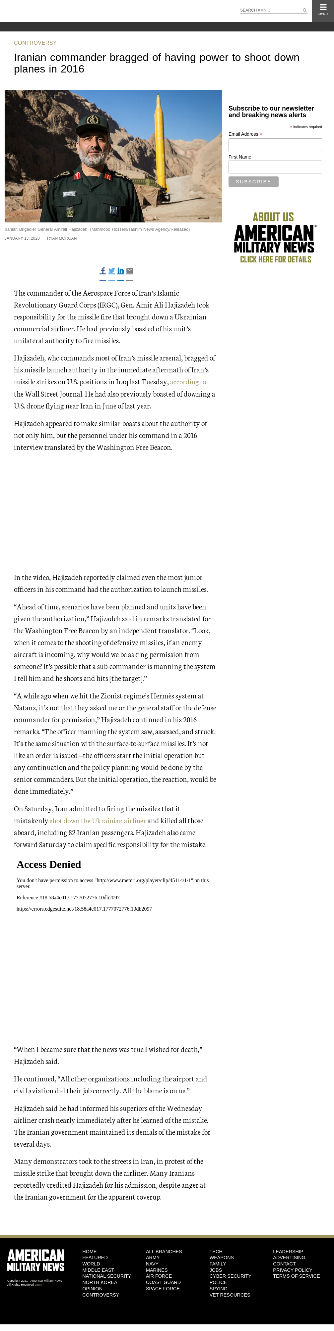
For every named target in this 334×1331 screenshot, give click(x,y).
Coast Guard (163, 1282)
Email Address (245, 134)
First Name (240, 157)
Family (218, 1263)
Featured (95, 1257)
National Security (106, 1275)
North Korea (99, 1282)
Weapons (222, 1257)
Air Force (159, 1275)
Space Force (163, 1288)
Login (38, 1284)
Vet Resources (230, 1294)
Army (153, 1257)
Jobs (216, 1269)
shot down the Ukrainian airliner (99, 820)
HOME (89, 1251)
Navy (152, 1263)
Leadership (288, 1251)
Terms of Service (296, 1275)
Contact (284, 1263)
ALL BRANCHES (164, 1251)
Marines (157, 1269)
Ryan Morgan (62, 238)
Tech (216, 1251)
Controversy (35, 43)
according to (188, 381)
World (91, 1263)
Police (218, 1282)
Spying (219, 1288)
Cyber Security (230, 1275)
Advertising (289, 1257)
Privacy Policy (292, 1269)
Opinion (92, 1288)
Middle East (98, 1269)
